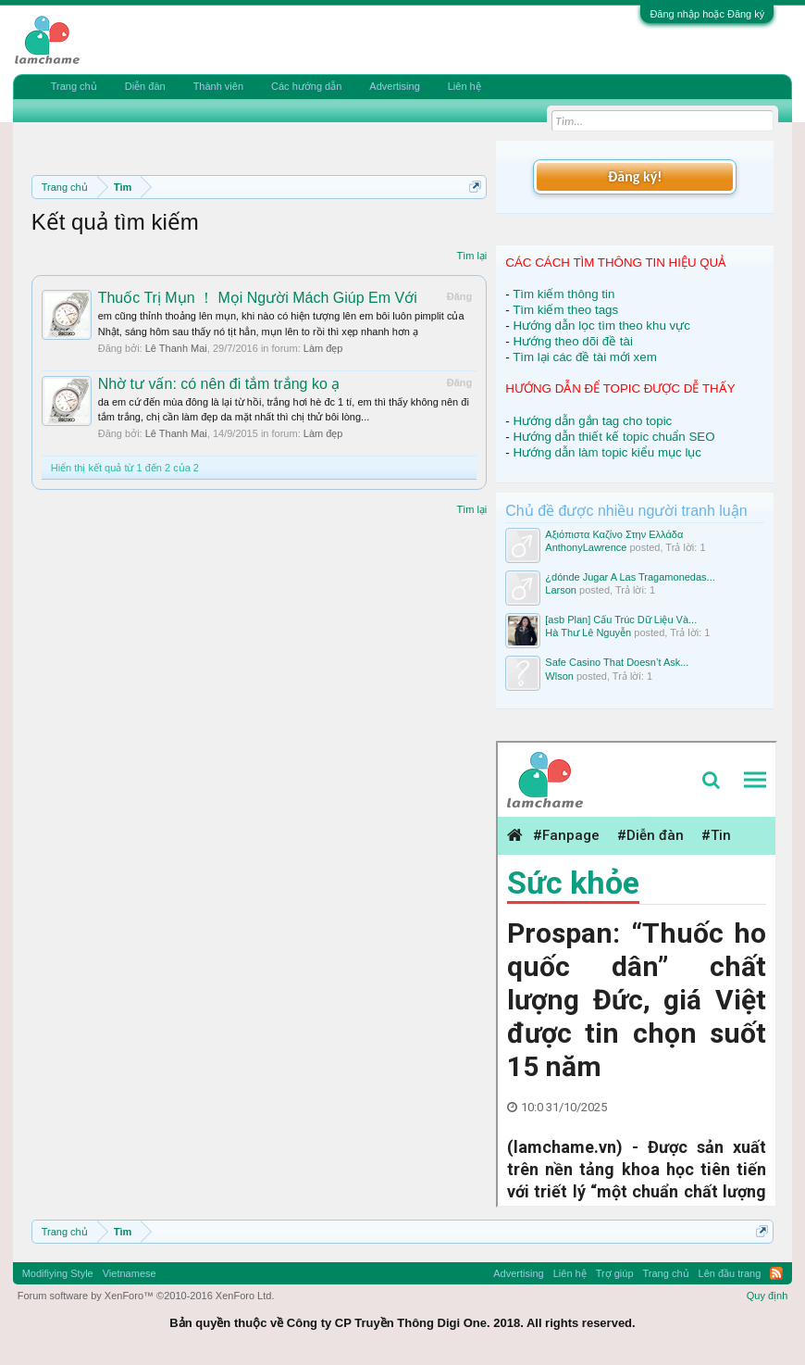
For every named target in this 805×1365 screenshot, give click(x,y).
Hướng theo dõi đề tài (572, 341)
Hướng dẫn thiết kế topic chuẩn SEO (613, 437)
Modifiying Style (57, 1273)
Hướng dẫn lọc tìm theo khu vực (601, 325)
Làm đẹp (323, 348)
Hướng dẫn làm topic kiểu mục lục (607, 452)
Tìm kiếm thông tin (563, 294)
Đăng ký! (635, 176)
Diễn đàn (145, 86)
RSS (776, 1273)
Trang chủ (74, 86)
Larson (560, 589)
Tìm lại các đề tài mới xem (585, 357)
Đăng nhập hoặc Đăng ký (707, 13)
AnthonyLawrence (585, 547)
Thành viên (218, 86)
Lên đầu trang (730, 1273)
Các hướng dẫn (306, 86)
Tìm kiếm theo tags (565, 310)
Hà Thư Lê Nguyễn (588, 632)
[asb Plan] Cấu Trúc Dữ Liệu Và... (621, 619)
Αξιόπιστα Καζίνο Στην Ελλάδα (614, 534)
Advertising (394, 86)
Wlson (559, 676)
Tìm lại (471, 255)
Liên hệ (464, 86)
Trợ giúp (615, 1273)
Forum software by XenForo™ (146, 1295)
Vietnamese (129, 1273)
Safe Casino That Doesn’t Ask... (616, 662)
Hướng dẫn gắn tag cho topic (592, 421)
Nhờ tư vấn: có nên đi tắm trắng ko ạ (219, 384)
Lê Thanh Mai (176, 348)
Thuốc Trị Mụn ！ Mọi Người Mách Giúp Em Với (257, 298)
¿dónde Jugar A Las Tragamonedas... (629, 576)
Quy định (767, 1295)
